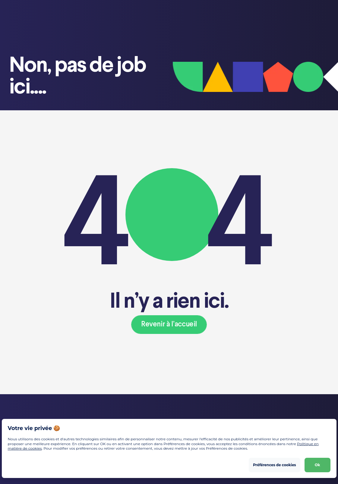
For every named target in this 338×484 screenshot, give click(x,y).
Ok (317, 464)
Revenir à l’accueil (169, 324)
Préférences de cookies (274, 464)
